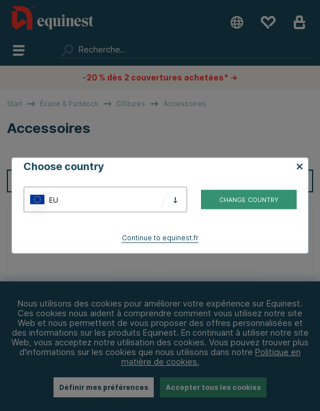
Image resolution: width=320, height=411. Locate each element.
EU (53, 199)
